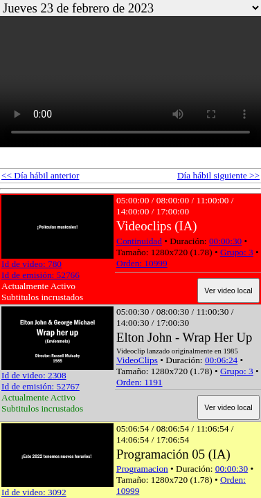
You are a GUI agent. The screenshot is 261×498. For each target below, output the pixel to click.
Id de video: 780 (31, 264)
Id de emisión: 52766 (40, 275)
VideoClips (137, 360)
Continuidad (139, 241)
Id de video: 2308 (33, 375)
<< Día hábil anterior (40, 175)
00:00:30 (225, 241)
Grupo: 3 (236, 252)
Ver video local (228, 290)
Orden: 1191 (139, 382)
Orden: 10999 (142, 263)
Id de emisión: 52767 (40, 386)
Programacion (142, 468)
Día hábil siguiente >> (218, 175)
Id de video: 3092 (33, 492)
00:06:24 (221, 360)
